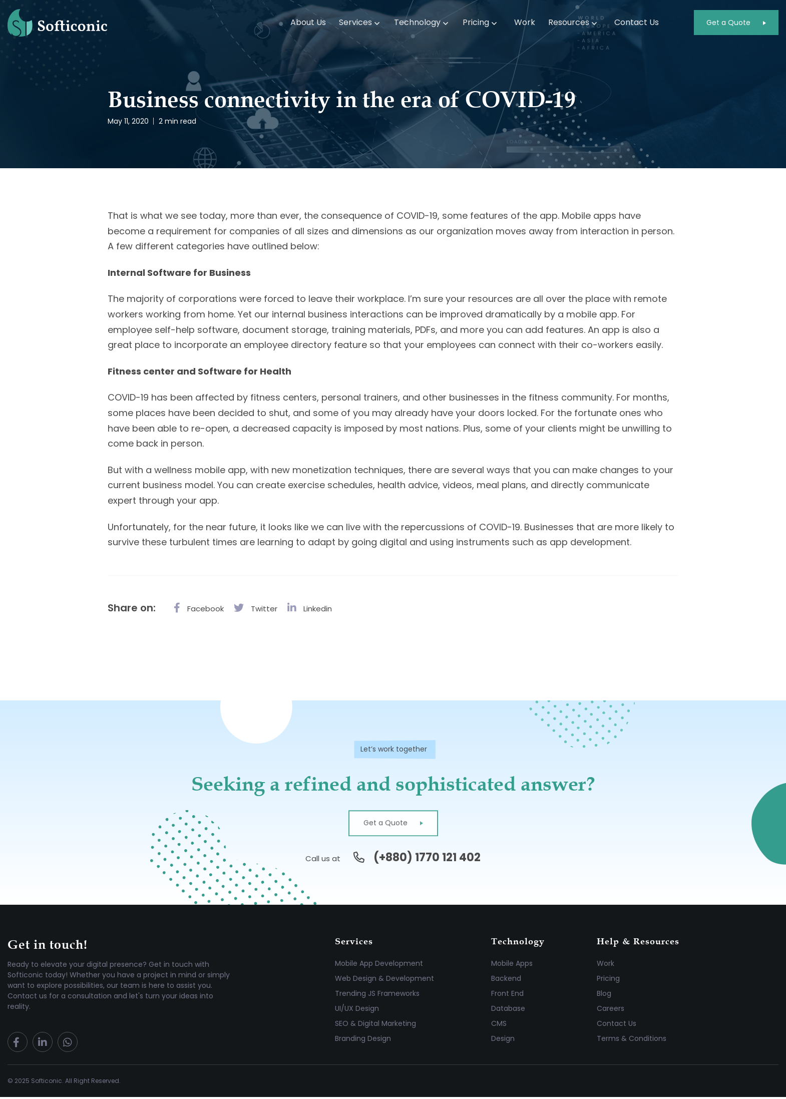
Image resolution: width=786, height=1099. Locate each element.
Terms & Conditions (631, 1040)
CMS (499, 1025)
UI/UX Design (357, 1010)
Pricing (476, 22)
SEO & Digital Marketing (375, 1025)
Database (508, 1010)
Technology (417, 22)
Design (503, 1040)
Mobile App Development (379, 965)
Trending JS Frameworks (377, 995)
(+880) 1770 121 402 (427, 859)
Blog (604, 995)
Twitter (255, 608)
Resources (568, 22)
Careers (610, 1010)
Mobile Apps (512, 965)
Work (524, 22)
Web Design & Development (384, 980)
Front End (507, 995)
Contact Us (636, 22)
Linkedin (309, 608)
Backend (506, 980)
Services (355, 22)
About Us (308, 22)
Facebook (199, 608)
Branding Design (363, 1040)
